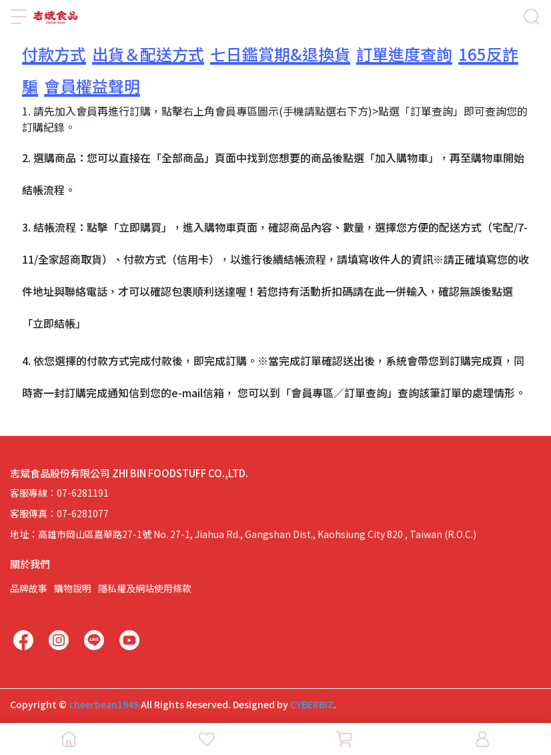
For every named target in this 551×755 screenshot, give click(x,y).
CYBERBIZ (312, 704)
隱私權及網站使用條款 (144, 588)
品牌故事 (28, 588)
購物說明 (72, 588)
